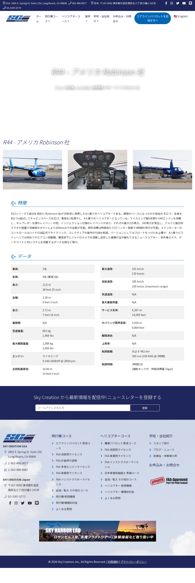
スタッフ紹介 (161, 443)
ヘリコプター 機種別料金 (119, 492)
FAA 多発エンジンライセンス (73, 467)
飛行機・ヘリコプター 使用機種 (84, 87)
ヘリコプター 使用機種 (118, 485)
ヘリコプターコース (71, 18)
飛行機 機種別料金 (67, 503)
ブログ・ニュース (163, 449)
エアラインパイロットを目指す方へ (152, 18)
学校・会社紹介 (101, 18)
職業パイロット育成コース (120, 443)
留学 (87, 16)
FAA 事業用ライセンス (69, 473)
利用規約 (113, 562)
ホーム (38, 18)
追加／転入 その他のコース (72, 490)
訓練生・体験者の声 (165, 456)
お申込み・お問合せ (122, 18)
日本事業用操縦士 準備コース (122, 473)
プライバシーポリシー (133, 562)
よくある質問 (64, 509)
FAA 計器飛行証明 (66, 460)
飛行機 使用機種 (65, 496)
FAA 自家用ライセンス (69, 454)
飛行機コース (51, 18)
